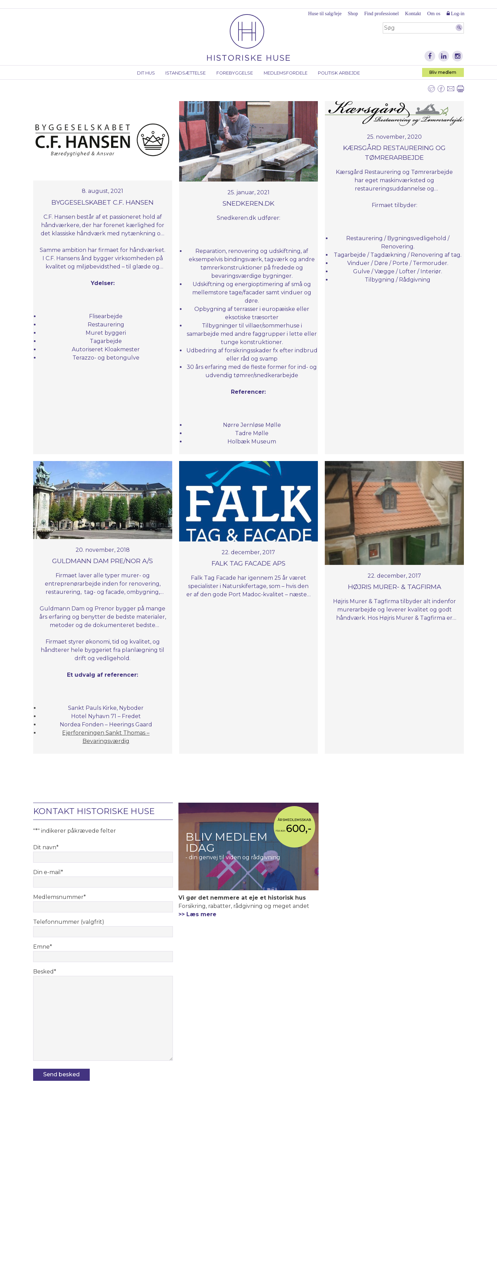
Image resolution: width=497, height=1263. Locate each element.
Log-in (456, 13)
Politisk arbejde (339, 73)
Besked (44, 971)
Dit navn (46, 847)
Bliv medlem (442, 72)
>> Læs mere (197, 914)
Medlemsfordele (286, 73)
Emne (42, 946)
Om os (433, 13)
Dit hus (146, 73)
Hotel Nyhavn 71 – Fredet (106, 716)
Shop (353, 13)
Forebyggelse (234, 73)
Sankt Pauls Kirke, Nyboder (106, 708)
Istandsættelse (185, 73)
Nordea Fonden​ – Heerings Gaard (106, 724)
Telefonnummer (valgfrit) (68, 922)
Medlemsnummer (59, 897)
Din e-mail (48, 872)
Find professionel (381, 13)
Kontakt (413, 13)
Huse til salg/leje (325, 13)
